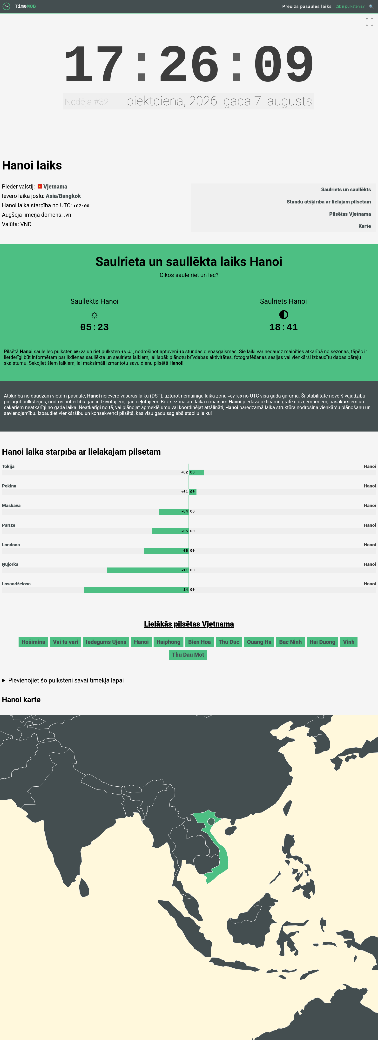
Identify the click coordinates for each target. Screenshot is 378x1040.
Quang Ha (259, 648)
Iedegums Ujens (106, 648)
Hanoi (141, 648)
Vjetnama (51, 186)
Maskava (11, 509)
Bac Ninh (290, 648)
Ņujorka (10, 569)
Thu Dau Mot (188, 661)
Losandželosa (16, 589)
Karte (364, 226)
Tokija (8, 469)
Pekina (9, 489)
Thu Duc (229, 648)
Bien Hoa (199, 648)
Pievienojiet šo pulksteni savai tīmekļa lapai (66, 686)
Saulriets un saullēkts (346, 189)
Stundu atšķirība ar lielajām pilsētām (329, 202)
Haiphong (168, 648)
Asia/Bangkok (63, 196)
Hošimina (33, 648)
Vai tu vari (65, 648)
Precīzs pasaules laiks (307, 6)
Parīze (8, 529)
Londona (11, 549)
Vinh (349, 648)
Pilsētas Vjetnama (350, 214)
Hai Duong (323, 648)
